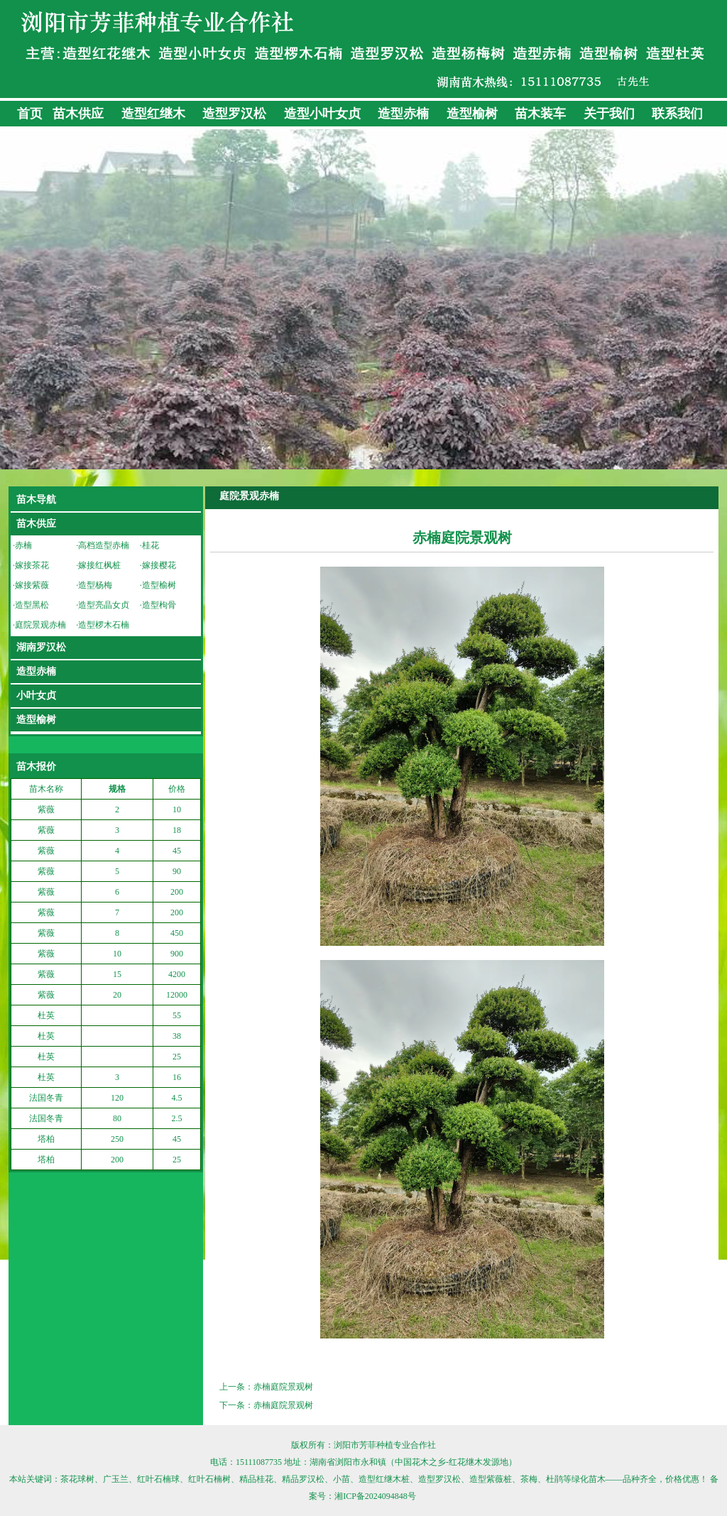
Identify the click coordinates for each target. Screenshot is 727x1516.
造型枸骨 (159, 605)
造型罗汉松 (234, 114)
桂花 (150, 545)
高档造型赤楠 (103, 545)
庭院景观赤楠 (40, 625)
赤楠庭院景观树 (283, 1387)
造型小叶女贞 (322, 114)
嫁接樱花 (159, 565)
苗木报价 (36, 766)
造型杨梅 (95, 585)
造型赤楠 (403, 114)
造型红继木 (153, 114)
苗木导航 (36, 499)
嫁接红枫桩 (99, 565)
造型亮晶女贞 (103, 605)
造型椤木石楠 (103, 625)
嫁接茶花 (32, 565)
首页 (30, 114)
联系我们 (677, 114)
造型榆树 (472, 114)
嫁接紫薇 (32, 585)
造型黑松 (32, 605)
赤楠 (23, 545)
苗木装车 (540, 114)
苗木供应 (78, 114)
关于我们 (609, 114)
